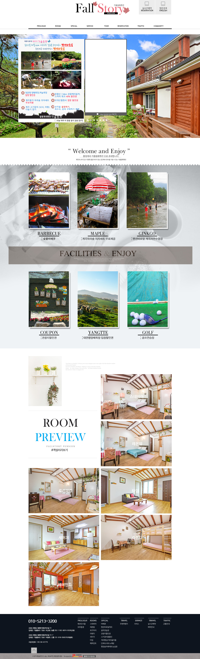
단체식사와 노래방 (107, 643)
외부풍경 (81, 627)
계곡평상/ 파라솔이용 (108, 640)
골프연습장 (105, 630)
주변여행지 (124, 624)
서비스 (136, 624)
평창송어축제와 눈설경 (109, 647)
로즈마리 (93, 630)
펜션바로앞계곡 (106, 627)
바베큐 (103, 624)
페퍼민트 (93, 643)
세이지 (92, 637)
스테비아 (93, 624)
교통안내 (166, 624)
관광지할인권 (106, 634)
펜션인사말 (82, 624)
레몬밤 (92, 627)
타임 (91, 640)
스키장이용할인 (106, 637)
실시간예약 (152, 624)
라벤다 (92, 634)
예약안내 (151, 627)
